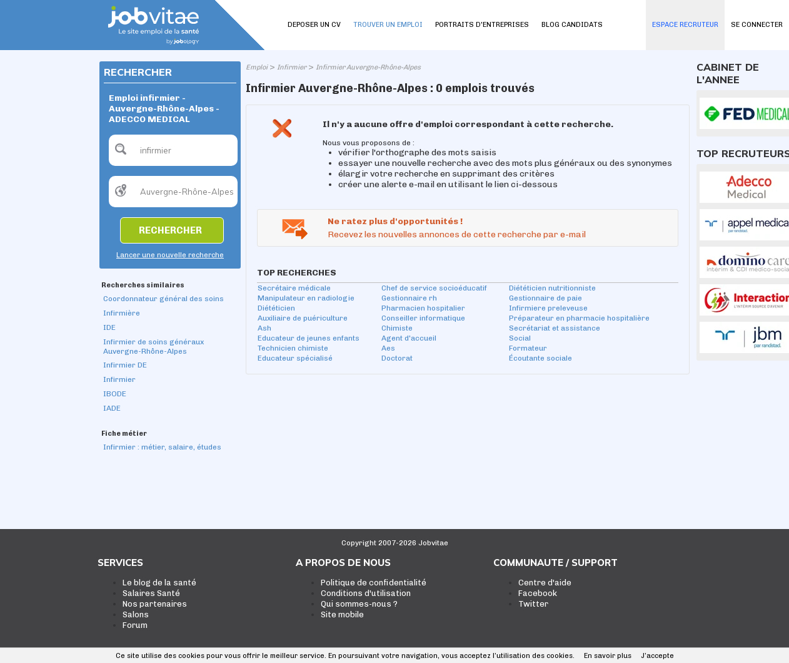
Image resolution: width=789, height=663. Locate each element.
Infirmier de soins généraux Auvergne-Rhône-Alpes (153, 346)
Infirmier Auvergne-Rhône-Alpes (368, 67)
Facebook (537, 593)
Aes (388, 348)
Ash (264, 328)
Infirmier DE (125, 365)
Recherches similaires (142, 285)
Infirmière (121, 313)
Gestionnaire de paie (545, 298)
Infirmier (119, 379)
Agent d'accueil (408, 338)
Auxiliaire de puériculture (303, 318)
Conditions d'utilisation (366, 593)
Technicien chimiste (293, 348)
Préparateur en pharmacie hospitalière (579, 318)
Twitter (533, 604)
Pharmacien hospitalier (423, 308)
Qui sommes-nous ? (359, 604)
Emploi (257, 67)
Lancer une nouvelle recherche (170, 255)
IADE (112, 408)
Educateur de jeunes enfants (308, 338)
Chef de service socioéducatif (434, 288)
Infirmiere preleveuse (548, 308)
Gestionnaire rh (409, 298)
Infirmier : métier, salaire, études (162, 447)
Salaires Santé (151, 593)
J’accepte (657, 656)
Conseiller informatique (423, 318)
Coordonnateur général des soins (163, 298)
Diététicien (276, 308)
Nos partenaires (155, 604)
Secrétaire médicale (294, 288)
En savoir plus (607, 656)
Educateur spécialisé (295, 358)
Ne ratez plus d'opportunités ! (395, 221)
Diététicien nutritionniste (552, 288)
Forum (135, 625)
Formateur (528, 348)
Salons (136, 614)
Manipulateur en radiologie (306, 298)
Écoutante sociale (540, 358)
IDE (109, 327)
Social (520, 338)
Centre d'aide (544, 582)
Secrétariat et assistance (554, 328)
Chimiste (397, 328)
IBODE (114, 393)
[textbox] (173, 150)
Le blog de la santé (159, 582)
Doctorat (397, 358)
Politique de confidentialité (373, 582)
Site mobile (342, 614)
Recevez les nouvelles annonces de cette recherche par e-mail (457, 234)
